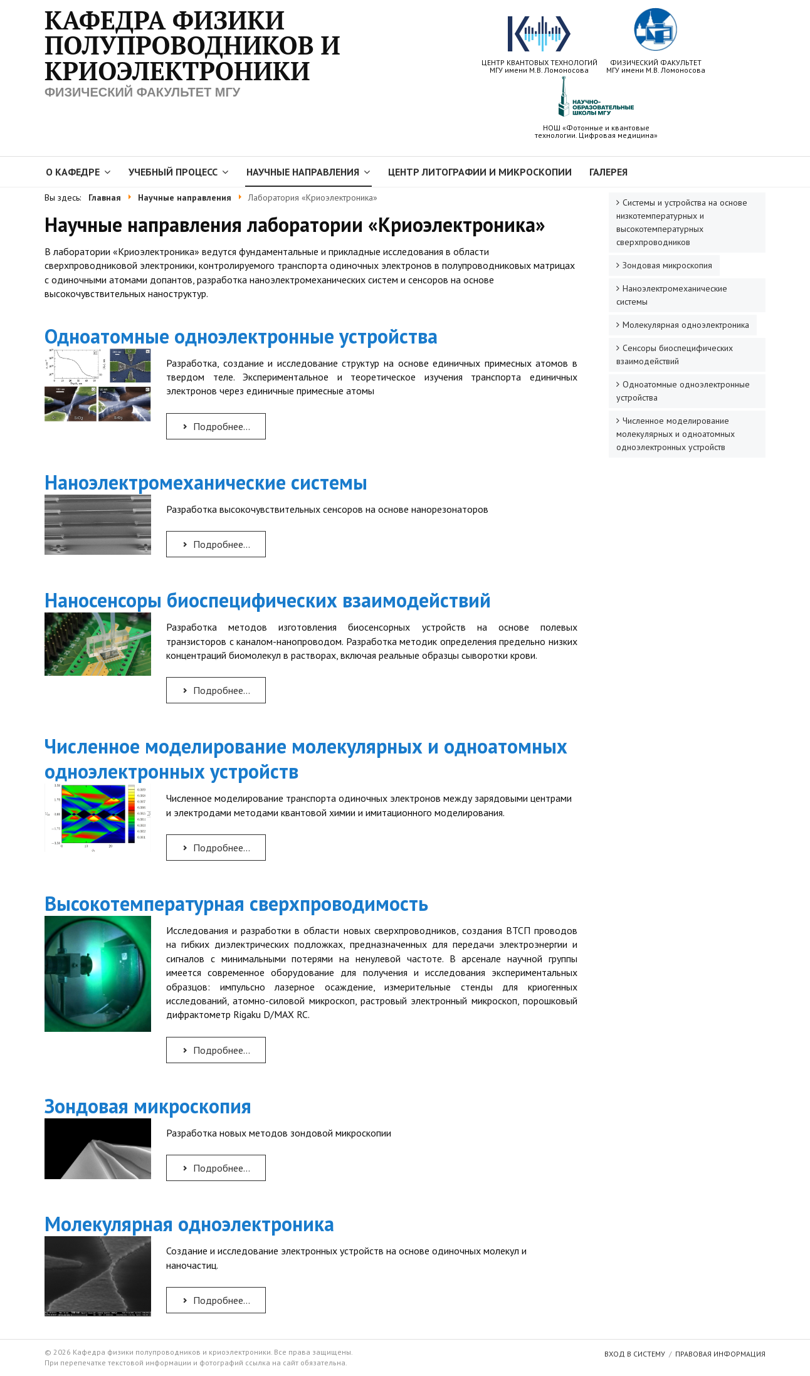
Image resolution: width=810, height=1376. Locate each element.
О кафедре (73, 171)
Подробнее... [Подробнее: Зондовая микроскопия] (215, 1168)
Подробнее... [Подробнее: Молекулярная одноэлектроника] (215, 1300)
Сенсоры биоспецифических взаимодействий (674, 354)
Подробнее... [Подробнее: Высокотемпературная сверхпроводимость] (215, 1050)
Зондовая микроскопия (148, 1106)
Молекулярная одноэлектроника (189, 1224)
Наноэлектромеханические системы (206, 482)
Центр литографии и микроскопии (480, 171)
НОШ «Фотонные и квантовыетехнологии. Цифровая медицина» (596, 107)
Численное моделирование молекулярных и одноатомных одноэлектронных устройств (306, 758)
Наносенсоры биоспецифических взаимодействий (268, 600)
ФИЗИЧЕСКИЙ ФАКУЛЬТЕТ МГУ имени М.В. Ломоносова (655, 41)
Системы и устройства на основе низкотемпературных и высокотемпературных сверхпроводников (681, 222)
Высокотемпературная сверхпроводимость (236, 903)
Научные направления (302, 171)
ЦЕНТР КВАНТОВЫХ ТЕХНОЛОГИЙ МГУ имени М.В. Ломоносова (539, 45)
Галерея (608, 171)
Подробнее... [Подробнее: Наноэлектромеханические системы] (215, 544)
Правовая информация (720, 1353)
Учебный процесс (173, 171)
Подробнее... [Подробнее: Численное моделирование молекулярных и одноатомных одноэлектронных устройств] (215, 847)
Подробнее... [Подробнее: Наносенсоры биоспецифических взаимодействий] (215, 690)
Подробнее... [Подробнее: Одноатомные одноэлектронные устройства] (215, 426)
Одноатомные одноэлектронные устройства (241, 336)
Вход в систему (634, 1353)
